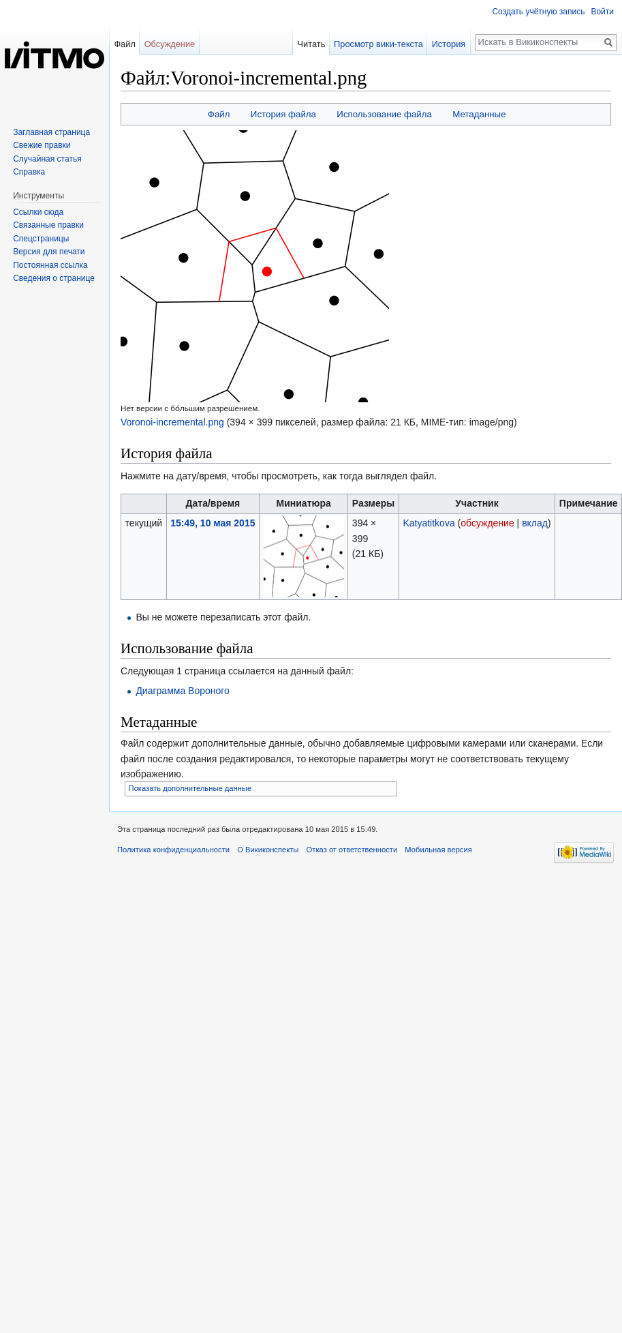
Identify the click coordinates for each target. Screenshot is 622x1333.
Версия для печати (48, 251)
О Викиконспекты (267, 849)
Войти (602, 11)
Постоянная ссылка (50, 265)
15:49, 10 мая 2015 (212, 523)
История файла (283, 114)
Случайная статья (47, 159)
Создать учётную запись (538, 11)
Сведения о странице (54, 278)
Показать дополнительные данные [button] (190, 788)
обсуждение (487, 523)
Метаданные (479, 114)
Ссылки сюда (38, 212)
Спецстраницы (41, 238)
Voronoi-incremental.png (172, 422)
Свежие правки (41, 145)
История (451, 44)
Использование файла (384, 114)
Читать (313, 44)
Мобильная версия (438, 849)
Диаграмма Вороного (183, 690)
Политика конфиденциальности (173, 849)
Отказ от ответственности (352, 849)
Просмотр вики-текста (380, 44)
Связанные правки (48, 225)
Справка (29, 172)
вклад (535, 523)
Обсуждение (170, 44)
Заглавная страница (51, 132)
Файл (219, 114)
